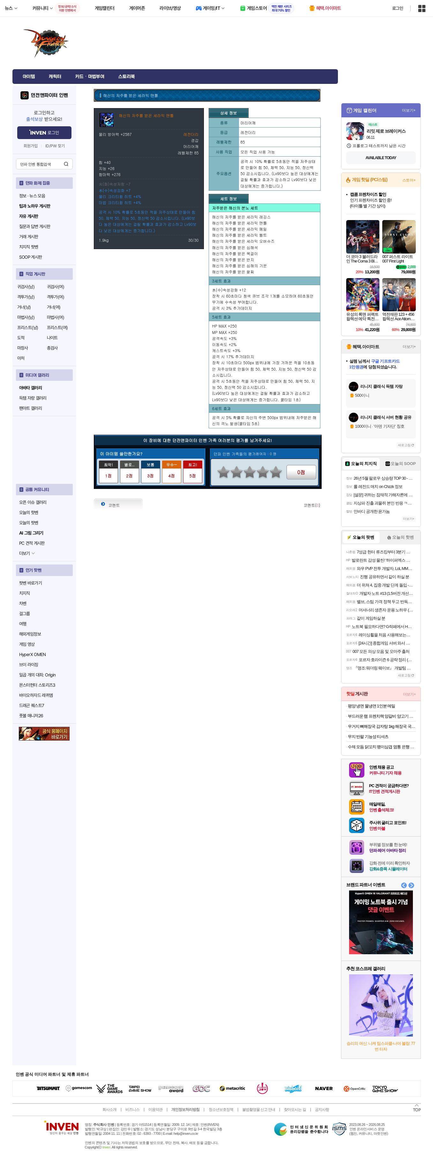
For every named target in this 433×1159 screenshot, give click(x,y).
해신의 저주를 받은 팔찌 (233, 271)
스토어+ (409, 180)
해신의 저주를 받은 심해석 (235, 247)
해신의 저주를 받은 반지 (233, 259)
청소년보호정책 (221, 1109)
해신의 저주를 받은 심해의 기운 (239, 265)
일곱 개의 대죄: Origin (37, 674)
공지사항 (322, 1109)
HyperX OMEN (32, 654)
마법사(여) (55, 317)
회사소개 (109, 1109)
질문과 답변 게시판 (34, 226)
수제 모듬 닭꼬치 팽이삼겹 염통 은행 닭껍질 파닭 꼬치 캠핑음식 (382, 746)
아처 (21, 358)
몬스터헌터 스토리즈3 (37, 685)
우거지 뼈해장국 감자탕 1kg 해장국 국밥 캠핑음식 (382, 726)
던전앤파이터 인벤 (49, 95)
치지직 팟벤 (28, 246)
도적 (21, 337)
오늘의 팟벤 (28, 522)
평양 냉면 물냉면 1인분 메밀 (371, 706)
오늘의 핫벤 (28, 512)
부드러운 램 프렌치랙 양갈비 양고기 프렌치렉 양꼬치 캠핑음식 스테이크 (382, 716)
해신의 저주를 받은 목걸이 (235, 253)
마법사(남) (25, 317)
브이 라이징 (28, 664)
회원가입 (31, 146)
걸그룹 (24, 613)
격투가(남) (25, 296)
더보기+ (409, 110)
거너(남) (24, 307)
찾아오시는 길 (295, 1109)
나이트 (52, 337)
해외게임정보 (30, 634)
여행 (22, 623)
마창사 (22, 348)
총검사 (52, 348)
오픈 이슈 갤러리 (33, 502)
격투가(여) (55, 296)
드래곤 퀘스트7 (31, 705)
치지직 (24, 593)
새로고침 (404, 445)
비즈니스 (132, 1109)
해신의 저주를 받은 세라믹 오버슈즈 (243, 241)
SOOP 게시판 (30, 257)
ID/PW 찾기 (55, 146)
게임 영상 (27, 644)
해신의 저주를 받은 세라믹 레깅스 (241, 216)
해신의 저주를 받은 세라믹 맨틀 (239, 222)
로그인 (397, 8)
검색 (66, 164)
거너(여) (54, 307)
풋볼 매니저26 (31, 715)
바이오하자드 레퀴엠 (36, 695)
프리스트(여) (57, 327)
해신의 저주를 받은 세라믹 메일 (239, 229)
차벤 (22, 603)
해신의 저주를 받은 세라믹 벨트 (239, 235)
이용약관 (155, 1109)
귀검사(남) (25, 286)
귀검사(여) (55, 286)
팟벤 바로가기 (30, 583)
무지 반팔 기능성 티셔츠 (368, 736)
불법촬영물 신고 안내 (258, 1109)
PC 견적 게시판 (32, 543)
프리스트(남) (27, 327)
